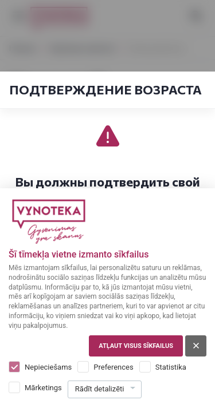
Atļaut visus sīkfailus (136, 346)
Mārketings (43, 387)
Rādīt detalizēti (99, 389)
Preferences (113, 367)
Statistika (170, 367)
